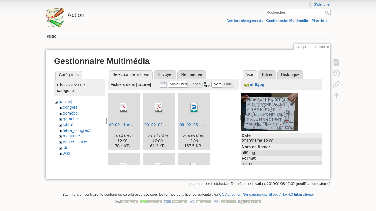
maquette (71, 136)
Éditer (267, 74)
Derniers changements (244, 21)
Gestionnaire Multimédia (287, 21)
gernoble (71, 119)
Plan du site (321, 21)
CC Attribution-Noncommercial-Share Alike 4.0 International (266, 192)
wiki (66, 153)
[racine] (65, 101)
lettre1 (68, 124)
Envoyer (165, 74)
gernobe (70, 113)
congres (70, 107)
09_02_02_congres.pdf (166, 124)
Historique (290, 74)
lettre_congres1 (77, 130)
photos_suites (75, 141)
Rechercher (327, 13)
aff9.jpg (257, 84)
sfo (65, 147)
